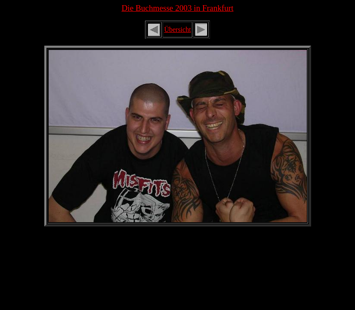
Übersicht (177, 29)
